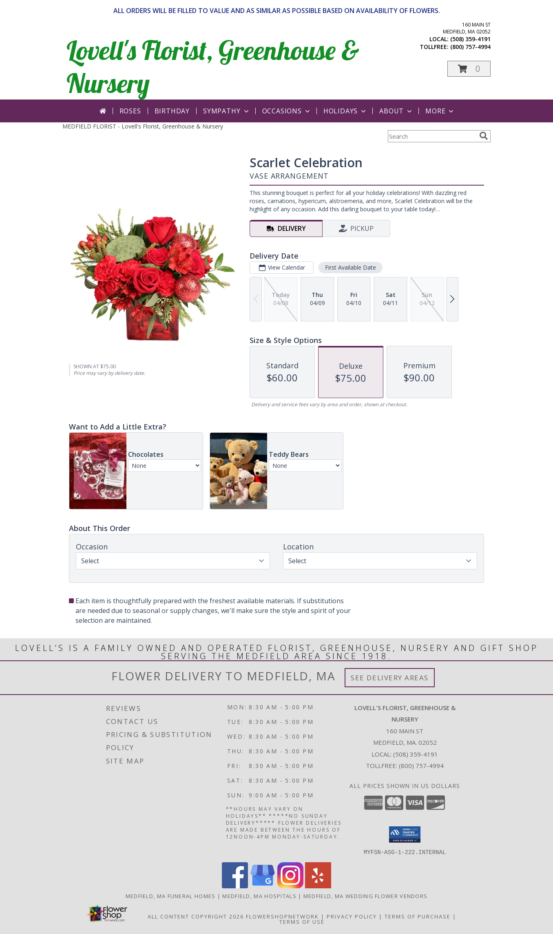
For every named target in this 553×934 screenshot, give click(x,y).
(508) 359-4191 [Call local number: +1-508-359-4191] (470, 39)
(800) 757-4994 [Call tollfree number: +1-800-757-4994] (470, 47)
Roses (130, 110)
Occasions (287, 110)
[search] (483, 135)
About (396, 110)
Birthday (172, 110)
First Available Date (350, 267)
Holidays (345, 110)
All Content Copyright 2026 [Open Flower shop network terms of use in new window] (196, 916)
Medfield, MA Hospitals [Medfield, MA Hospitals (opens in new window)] (259, 895)
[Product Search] (432, 136)
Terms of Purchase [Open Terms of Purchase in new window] (418, 916)
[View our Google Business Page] (263, 886)
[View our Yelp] (318, 886)
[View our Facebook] (235, 886)
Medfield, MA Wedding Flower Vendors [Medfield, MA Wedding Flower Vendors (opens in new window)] (365, 895)
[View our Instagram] (290, 886)
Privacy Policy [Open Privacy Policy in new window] (352, 916)
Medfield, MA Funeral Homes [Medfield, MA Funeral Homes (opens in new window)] (171, 895)
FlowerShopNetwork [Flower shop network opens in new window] (282, 916)
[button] (469, 69)
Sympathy (226, 110)
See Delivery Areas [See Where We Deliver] (390, 677)
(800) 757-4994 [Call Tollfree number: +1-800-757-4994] (421, 765)
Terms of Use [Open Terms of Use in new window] (302, 921)
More (440, 110)
